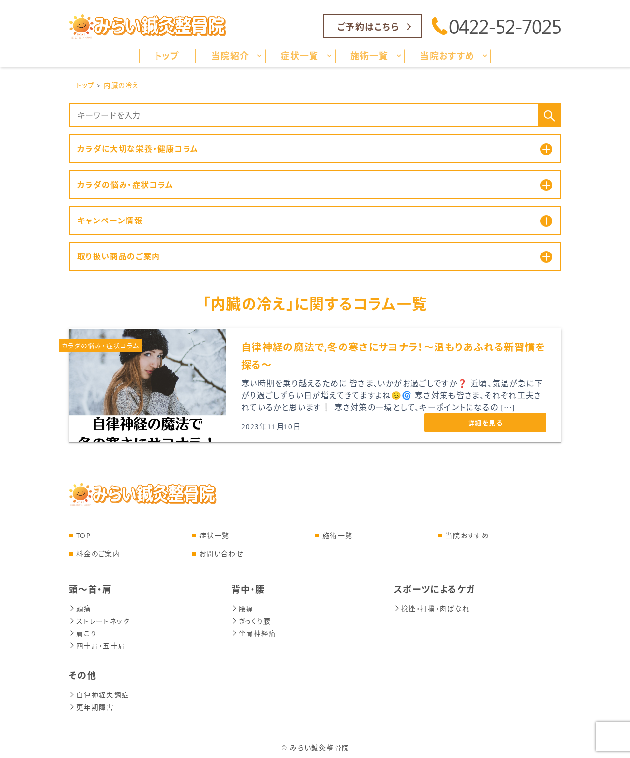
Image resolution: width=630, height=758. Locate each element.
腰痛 (242, 608)
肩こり (83, 631)
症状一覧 (214, 535)
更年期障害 (91, 704)
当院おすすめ (467, 535)
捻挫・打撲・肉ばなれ (432, 608)
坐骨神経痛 (254, 631)
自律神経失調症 (99, 692)
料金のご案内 (98, 553)
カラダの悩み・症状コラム (100, 345)
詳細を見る (485, 422)
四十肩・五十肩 (97, 643)
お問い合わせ (221, 553)
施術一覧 (337, 535)
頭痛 (80, 608)
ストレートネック (99, 620)
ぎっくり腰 (251, 620)
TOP (83, 535)
